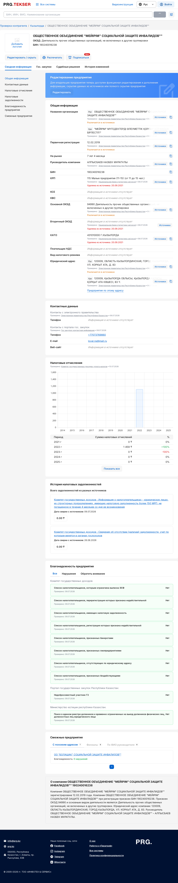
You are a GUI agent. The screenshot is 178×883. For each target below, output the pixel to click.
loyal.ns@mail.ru (97, 340)
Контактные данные (16, 84)
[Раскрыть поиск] (171, 14)
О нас (92, 841)
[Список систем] (45, 4)
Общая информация (16, 78)
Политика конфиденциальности (106, 855)
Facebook (57, 845)
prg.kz (9, 846)
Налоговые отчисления (18, 90)
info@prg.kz (12, 841)
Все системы (96, 850)
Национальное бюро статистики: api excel (117, 182)
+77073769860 (97, 334)
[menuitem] (21, 78)
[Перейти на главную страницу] (17, 4)
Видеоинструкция (122, 4)
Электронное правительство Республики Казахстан (122, 119)
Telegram (57, 856)
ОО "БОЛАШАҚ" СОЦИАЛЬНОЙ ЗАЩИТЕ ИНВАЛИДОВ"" (87, 754)
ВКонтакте (58, 862)
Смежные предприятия (18, 115)
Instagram (57, 851)
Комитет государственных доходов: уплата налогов (84, 366)
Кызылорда (37, 25)
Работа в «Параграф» (100, 845)
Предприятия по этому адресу (105, 290)
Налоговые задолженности (14, 98)
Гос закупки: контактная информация (78, 330)
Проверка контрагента (13, 25)
